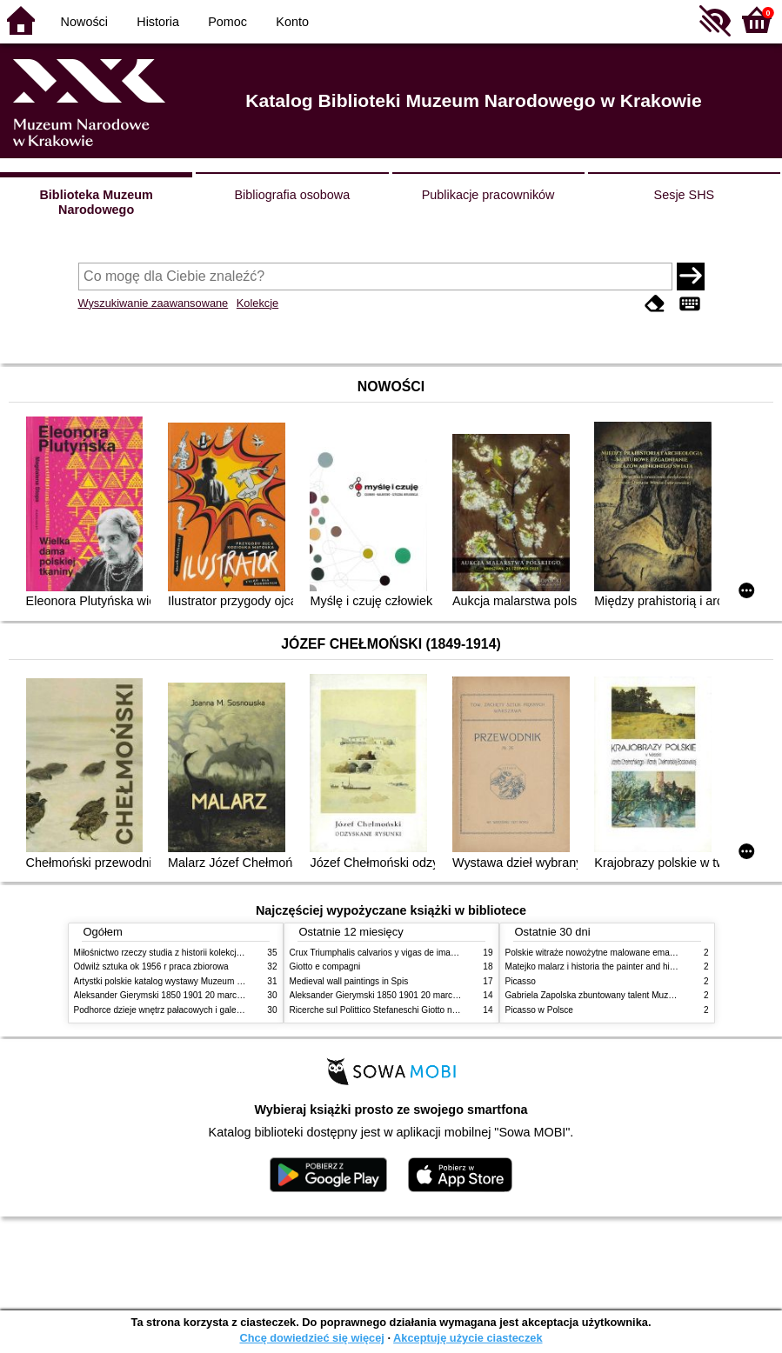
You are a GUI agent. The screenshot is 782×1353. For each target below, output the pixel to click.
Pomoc (227, 22)
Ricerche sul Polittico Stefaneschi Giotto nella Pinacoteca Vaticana (419, 1010)
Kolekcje (257, 303)
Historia (158, 22)
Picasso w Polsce (539, 1010)
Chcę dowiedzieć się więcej (311, 1337)
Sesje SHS (684, 195)
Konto (292, 22)
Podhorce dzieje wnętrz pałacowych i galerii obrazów (176, 1010)
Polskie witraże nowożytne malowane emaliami (596, 952)
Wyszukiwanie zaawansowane (153, 303)
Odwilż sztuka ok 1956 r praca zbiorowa (151, 966)
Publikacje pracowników (488, 195)
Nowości (84, 22)
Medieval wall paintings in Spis (349, 981)
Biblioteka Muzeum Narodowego (95, 202)
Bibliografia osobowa (292, 195)
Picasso (520, 981)
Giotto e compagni (325, 966)
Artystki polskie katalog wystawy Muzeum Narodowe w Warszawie (202, 981)
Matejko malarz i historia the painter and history (597, 966)
